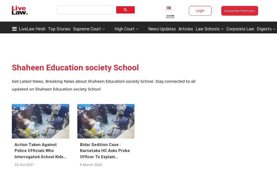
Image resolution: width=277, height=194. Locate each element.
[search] (84, 10)
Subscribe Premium (239, 11)
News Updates (162, 29)
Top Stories (59, 29)
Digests (264, 29)
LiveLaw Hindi (32, 29)
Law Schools (210, 29)
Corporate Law (240, 29)
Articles (185, 29)
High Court (125, 29)
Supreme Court (87, 29)
